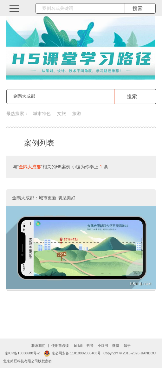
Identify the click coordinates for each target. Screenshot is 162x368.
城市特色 (42, 113)
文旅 (61, 113)
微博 (115, 345)
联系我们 (38, 345)
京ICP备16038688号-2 (22, 353)
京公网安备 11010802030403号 (72, 353)
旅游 (76, 113)
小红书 (103, 345)
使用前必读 (60, 345)
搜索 (132, 96)
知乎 (127, 345)
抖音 (90, 345)
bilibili (78, 345)
